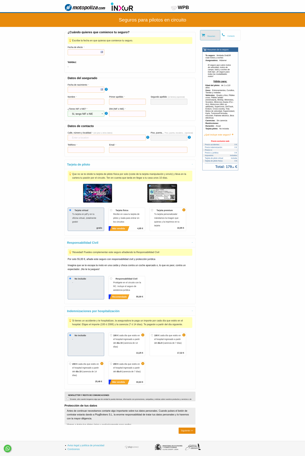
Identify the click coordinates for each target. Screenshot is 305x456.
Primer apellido (116, 97)
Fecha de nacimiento (77, 85)
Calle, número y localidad (79, 133)
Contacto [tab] (231, 36)
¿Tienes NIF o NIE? (77, 109)
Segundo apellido (159, 97)
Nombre (71, 97)
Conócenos (74, 449)
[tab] (130, 164)
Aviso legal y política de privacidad (86, 445)
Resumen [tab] (211, 36)
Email (111, 145)
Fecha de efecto (75, 47)
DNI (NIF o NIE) (116, 109)
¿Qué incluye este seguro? (217, 134)
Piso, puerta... (157, 133)
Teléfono (72, 145)
